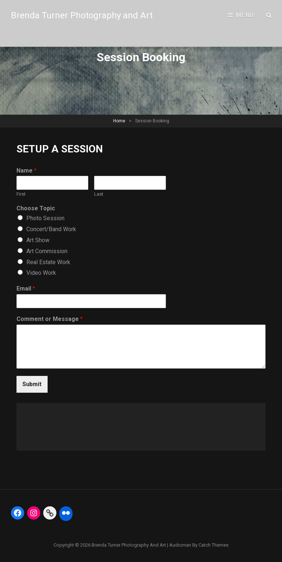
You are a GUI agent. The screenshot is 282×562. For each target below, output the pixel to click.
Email (25, 288)
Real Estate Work (48, 262)
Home (119, 120)
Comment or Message (49, 318)
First (21, 194)
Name (26, 170)
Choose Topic (35, 208)
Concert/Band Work (51, 229)
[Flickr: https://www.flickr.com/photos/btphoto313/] (66, 513)
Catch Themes (213, 545)
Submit (32, 384)
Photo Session (45, 218)
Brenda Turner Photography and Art (82, 15)
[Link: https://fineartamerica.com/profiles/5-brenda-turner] (49, 513)
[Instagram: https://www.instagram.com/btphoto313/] (33, 513)
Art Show (37, 240)
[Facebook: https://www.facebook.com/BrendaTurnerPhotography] (17, 513)
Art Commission (46, 251)
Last (98, 194)
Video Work (41, 272)
